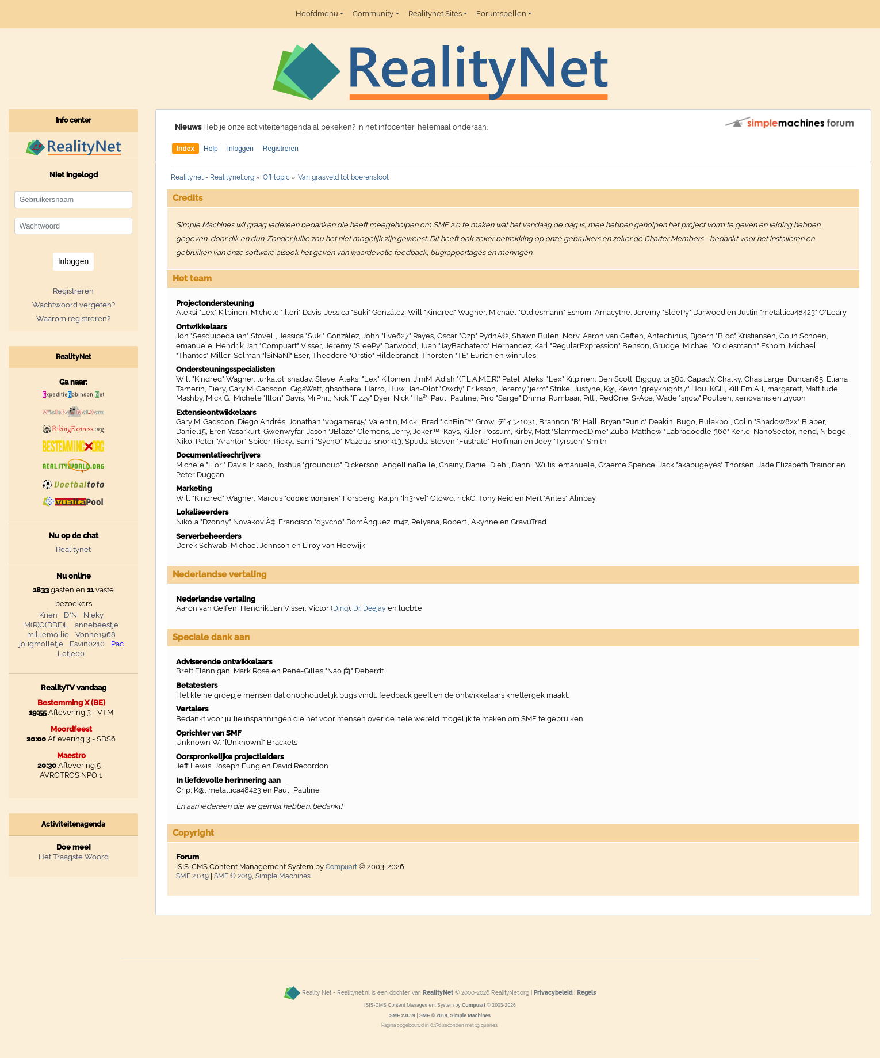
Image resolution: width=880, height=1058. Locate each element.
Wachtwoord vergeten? (73, 304)
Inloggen (240, 148)
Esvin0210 (87, 644)
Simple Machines (283, 876)
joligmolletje (41, 644)
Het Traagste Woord (74, 857)
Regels (586, 992)
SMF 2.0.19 (192, 876)
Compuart (341, 867)
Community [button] (373, 13)
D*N (70, 615)
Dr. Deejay (369, 608)
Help (211, 148)
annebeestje (96, 625)
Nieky (93, 615)
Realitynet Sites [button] (435, 13)
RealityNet (438, 992)
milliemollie (48, 634)
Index (185, 148)
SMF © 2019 (233, 876)
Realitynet (73, 549)
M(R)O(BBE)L (46, 625)
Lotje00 (71, 653)
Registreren (281, 148)
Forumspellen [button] (501, 13)
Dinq (340, 608)
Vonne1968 (95, 634)
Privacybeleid (553, 992)
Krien (48, 615)
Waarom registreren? (73, 318)
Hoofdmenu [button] (317, 13)
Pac (117, 644)
